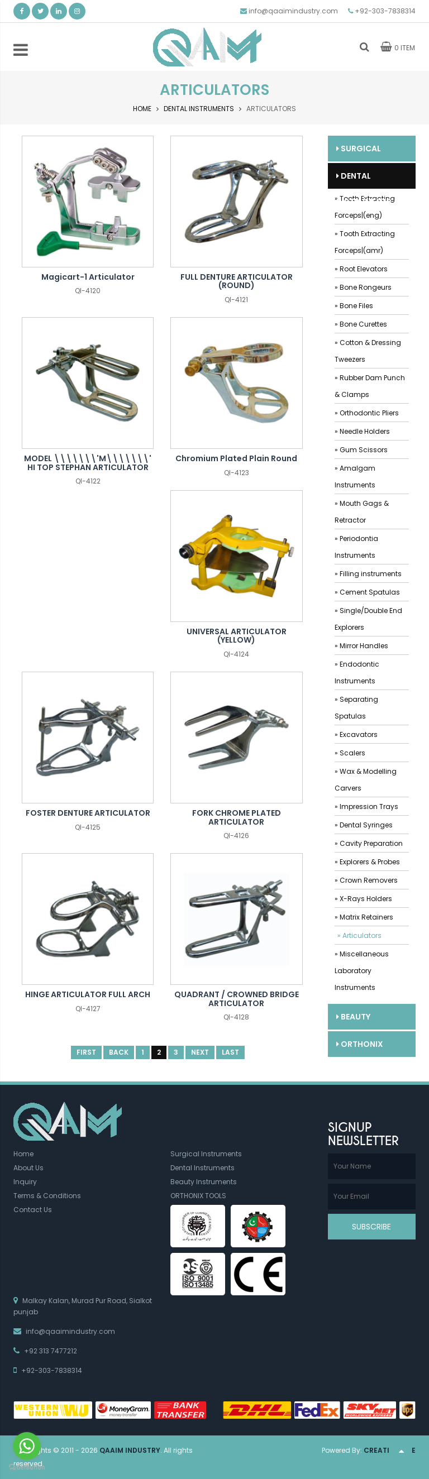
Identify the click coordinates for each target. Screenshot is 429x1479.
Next (200, 1052)
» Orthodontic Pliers (367, 413)
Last (230, 1052)
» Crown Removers (366, 880)
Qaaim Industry (129, 1450)
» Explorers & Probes (367, 862)
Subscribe (371, 1226)
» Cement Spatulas (367, 592)
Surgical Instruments (364, 152)
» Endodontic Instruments (357, 672)
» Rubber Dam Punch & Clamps (370, 386)
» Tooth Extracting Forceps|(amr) (365, 242)
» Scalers (350, 753)
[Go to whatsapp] (27, 1446)
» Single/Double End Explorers (368, 619)
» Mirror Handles (361, 645)
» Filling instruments (368, 573)
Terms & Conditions (47, 1195)
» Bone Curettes (361, 324)
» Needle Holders (362, 431)
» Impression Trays (366, 806)
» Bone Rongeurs (363, 287)
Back (118, 1052)
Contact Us (32, 1209)
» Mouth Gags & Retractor (362, 512)
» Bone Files (354, 305)
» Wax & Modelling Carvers (366, 780)
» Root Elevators (361, 269)
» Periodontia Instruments (356, 547)
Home (142, 108)
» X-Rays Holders (363, 898)
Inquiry (25, 1181)
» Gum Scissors (361, 449)
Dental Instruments (199, 108)
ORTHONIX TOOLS (359, 1047)
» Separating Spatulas (356, 708)
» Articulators (359, 935)
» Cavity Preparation (369, 843)
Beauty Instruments (364, 1020)
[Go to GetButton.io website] (27, 1467)
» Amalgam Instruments (355, 476)
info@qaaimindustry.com (293, 11)
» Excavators (356, 734)
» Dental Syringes (364, 825)
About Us (28, 1167)
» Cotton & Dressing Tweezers (368, 351)
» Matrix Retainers (364, 917)
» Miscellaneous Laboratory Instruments (362, 970)
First (86, 1052)
